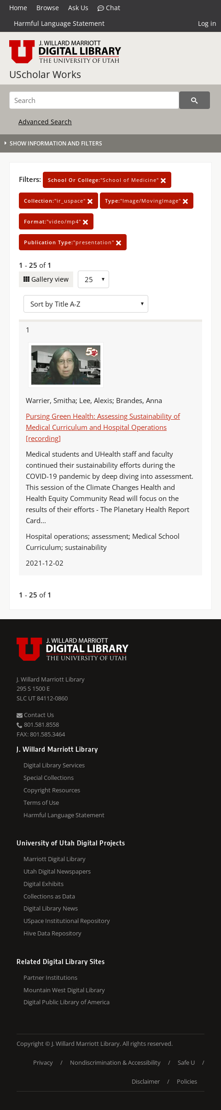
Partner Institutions (50, 977)
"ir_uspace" (58, 200)
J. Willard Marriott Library (51, 679)
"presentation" (73, 242)
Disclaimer (146, 1081)
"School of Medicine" (107, 179)
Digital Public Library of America (66, 1002)
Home (18, 7)
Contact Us (35, 715)
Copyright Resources (51, 790)
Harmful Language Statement (59, 23)
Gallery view (49, 279)
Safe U (186, 1062)
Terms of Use (41, 802)
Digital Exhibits (43, 884)
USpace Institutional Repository (66, 921)
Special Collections (48, 777)
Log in (207, 23)
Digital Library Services (54, 765)
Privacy (43, 1062)
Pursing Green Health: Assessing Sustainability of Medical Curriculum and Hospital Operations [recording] (103, 427)
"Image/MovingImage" (146, 200)
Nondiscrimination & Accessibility (115, 1062)
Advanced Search (45, 121)
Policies (187, 1081)
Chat (109, 7)
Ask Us (78, 7)
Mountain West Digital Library (64, 990)
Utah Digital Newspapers (57, 871)
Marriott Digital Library (54, 859)
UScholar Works (45, 74)
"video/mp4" (56, 221)
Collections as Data (49, 896)
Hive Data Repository (52, 933)
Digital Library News (50, 908)
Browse (47, 7)
